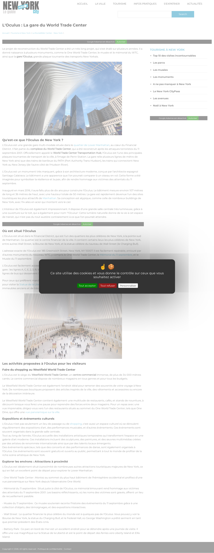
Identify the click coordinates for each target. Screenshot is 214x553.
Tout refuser (107, 285)
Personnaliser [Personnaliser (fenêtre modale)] (128, 285)
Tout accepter (87, 285)
